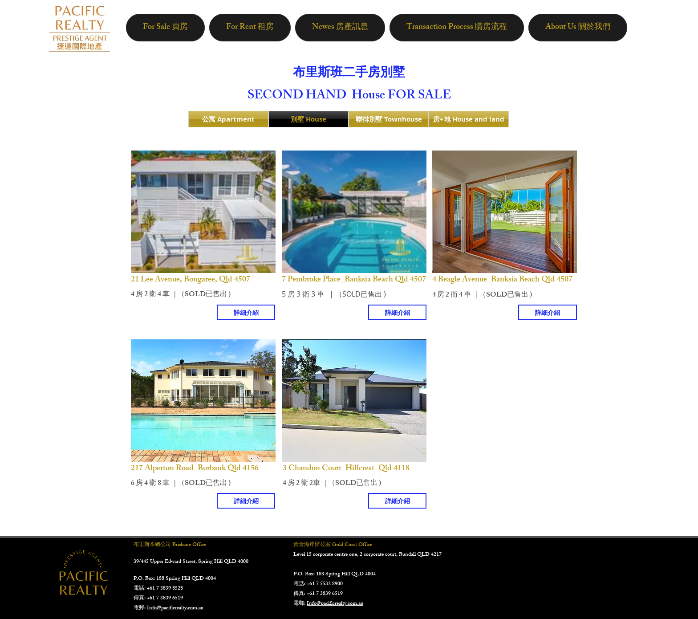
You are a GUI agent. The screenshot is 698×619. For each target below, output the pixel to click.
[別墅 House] (308, 119)
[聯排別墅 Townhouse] (389, 119)
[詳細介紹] (246, 312)
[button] (203, 212)
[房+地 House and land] (469, 119)
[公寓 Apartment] (228, 119)
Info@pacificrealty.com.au (175, 608)
